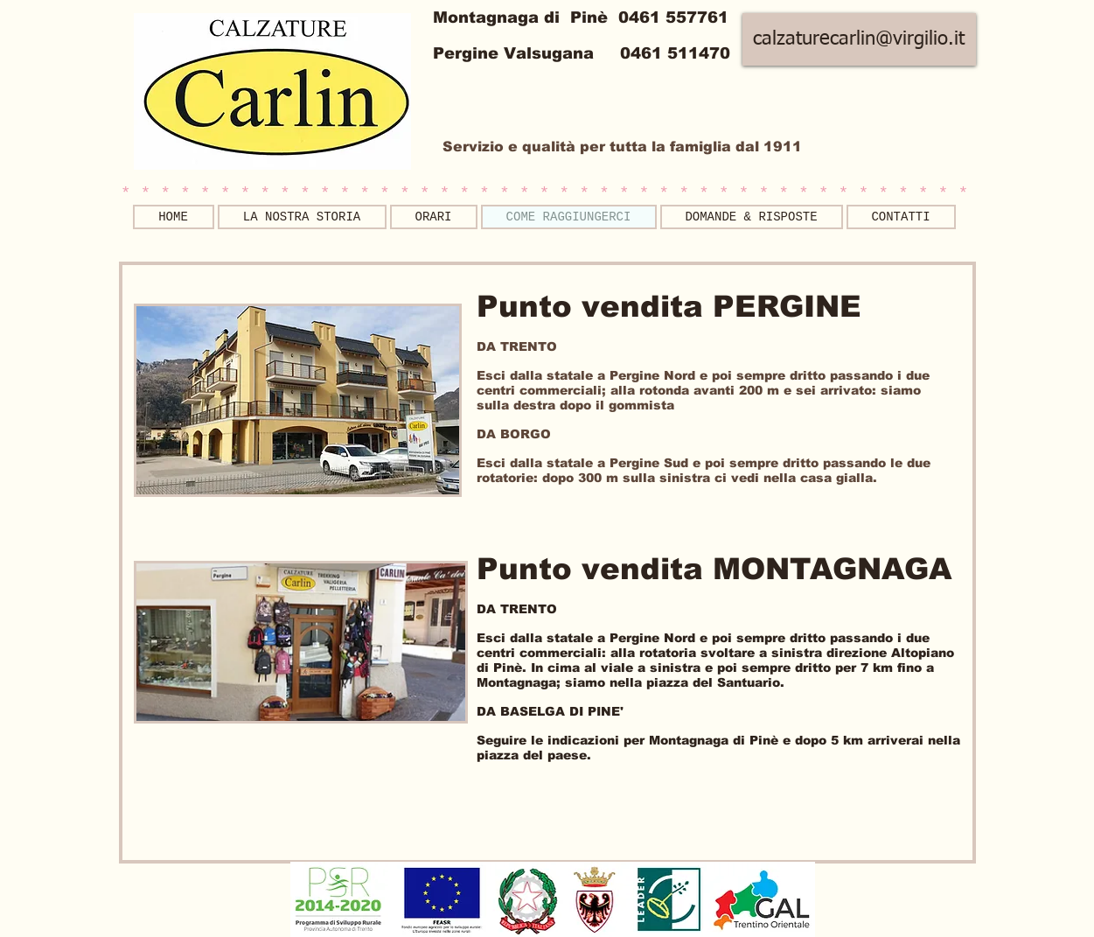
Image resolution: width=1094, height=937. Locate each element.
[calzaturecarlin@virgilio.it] (859, 39)
